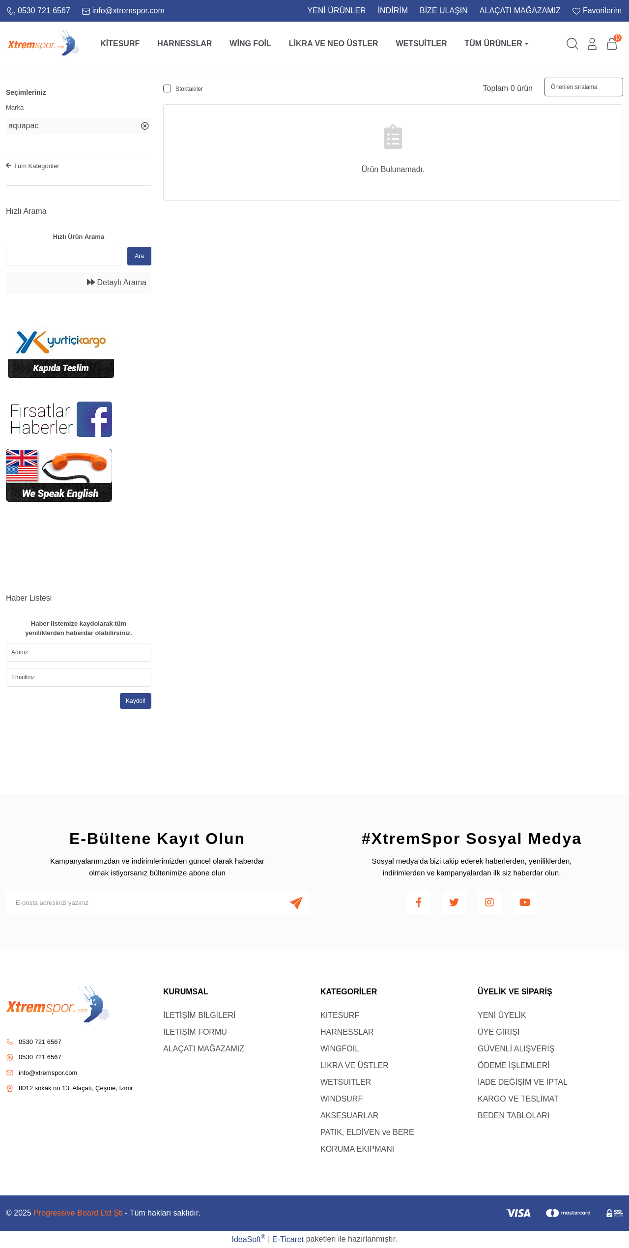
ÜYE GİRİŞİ (498, 1032)
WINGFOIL (339, 1049)
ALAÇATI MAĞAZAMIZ (520, 10)
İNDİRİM (393, 10)
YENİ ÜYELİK (502, 1015)
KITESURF (339, 1015)
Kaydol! (135, 700)
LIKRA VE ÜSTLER (354, 1065)
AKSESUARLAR (349, 1115)
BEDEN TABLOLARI (513, 1115)
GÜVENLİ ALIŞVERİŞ (516, 1049)
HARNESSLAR (346, 1032)
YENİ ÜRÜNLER (337, 10)
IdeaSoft (248, 1239)
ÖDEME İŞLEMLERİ (514, 1065)
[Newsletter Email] (157, 903)
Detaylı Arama (116, 282)
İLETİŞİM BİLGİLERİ (199, 1015)
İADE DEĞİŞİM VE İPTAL (523, 1082)
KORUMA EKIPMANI (357, 1149)
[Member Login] (592, 44)
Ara (139, 256)
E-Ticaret (288, 1239)
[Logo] (43, 43)
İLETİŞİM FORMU (195, 1032)
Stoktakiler (189, 89)
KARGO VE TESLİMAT (518, 1099)
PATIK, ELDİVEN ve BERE (367, 1132)
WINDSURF (341, 1099)
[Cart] (612, 44)
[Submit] (296, 903)
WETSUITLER (345, 1082)
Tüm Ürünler (496, 43)
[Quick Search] (63, 256)
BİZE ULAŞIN (444, 10)
